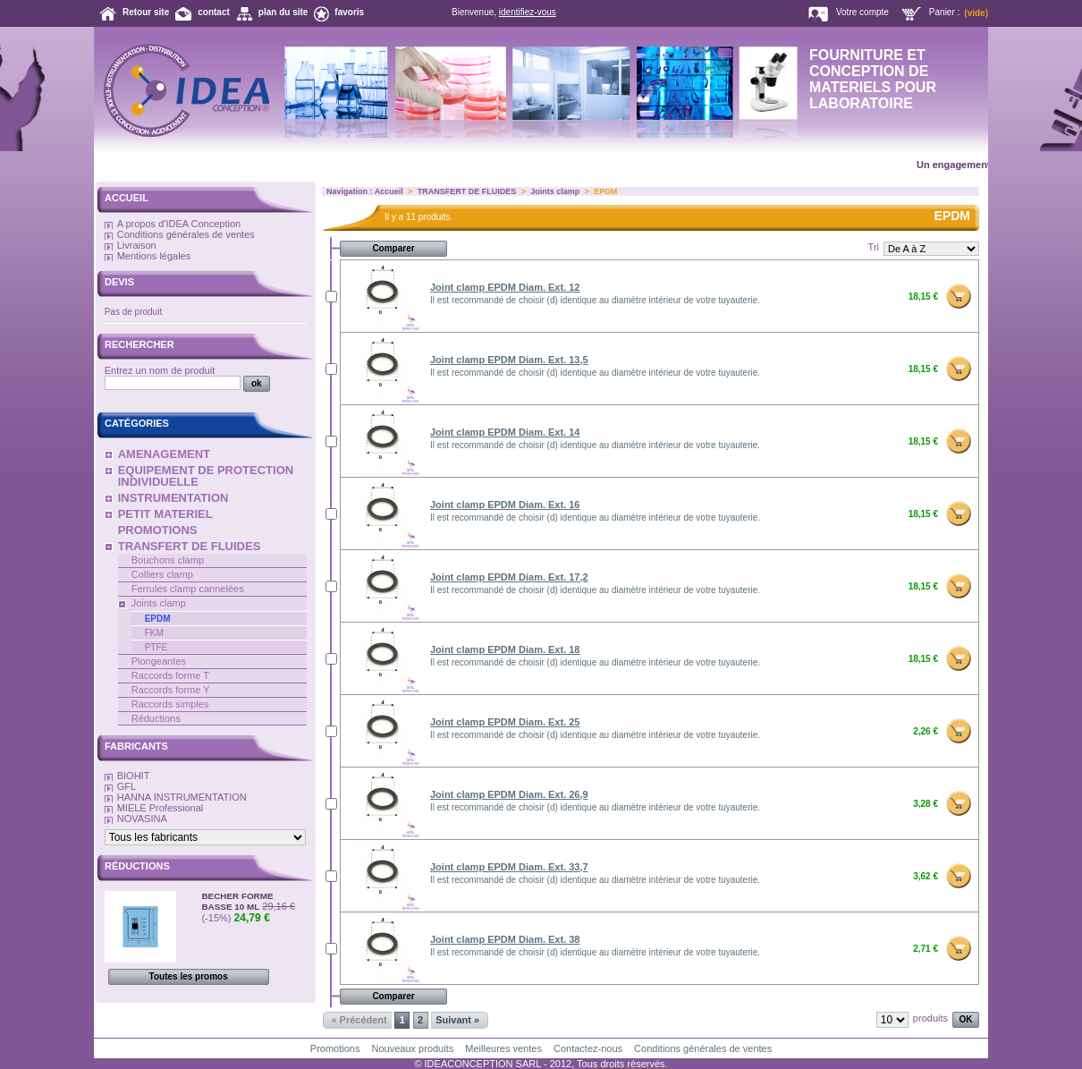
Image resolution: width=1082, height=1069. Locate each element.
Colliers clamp (162, 574)
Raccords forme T (170, 675)
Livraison (136, 245)
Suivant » (457, 1019)
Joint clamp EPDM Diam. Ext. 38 (505, 939)
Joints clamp (158, 603)
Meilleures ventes (503, 1048)
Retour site (146, 12)
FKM (154, 633)
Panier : (944, 12)
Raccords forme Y (170, 689)
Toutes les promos (188, 976)
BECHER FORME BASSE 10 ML (237, 901)
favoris (349, 12)
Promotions (335, 1048)
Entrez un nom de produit (160, 370)
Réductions (156, 718)
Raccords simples (170, 704)
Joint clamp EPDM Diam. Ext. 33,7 (509, 866)
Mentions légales (154, 255)
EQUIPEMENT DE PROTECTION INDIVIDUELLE (205, 475)
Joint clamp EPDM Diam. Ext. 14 (505, 432)
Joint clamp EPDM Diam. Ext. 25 (505, 722)
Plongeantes (158, 661)
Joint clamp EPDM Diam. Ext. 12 (505, 287)
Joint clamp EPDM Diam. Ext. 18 (505, 649)
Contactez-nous (588, 1048)
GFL (126, 786)
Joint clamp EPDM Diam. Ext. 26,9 (509, 794)
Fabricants (136, 746)
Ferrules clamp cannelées (187, 588)
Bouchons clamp (167, 560)
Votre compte (862, 12)
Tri (873, 247)
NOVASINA (142, 818)
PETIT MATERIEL (165, 514)
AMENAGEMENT (164, 454)
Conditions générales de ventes (186, 234)
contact (214, 12)
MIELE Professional (160, 807)
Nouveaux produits (413, 1048)
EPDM (158, 619)
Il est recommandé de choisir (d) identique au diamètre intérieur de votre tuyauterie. (595, 300)
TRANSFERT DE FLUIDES (189, 546)
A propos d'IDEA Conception (179, 223)
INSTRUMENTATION (173, 498)
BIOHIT (133, 775)
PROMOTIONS (158, 530)
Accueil (126, 197)
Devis (119, 281)
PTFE (156, 647)
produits (930, 1018)
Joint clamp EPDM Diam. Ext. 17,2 (509, 577)
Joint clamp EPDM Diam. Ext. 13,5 (509, 359)
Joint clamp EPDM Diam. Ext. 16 (505, 504)
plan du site (283, 12)
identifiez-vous (527, 12)
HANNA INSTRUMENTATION (182, 797)
